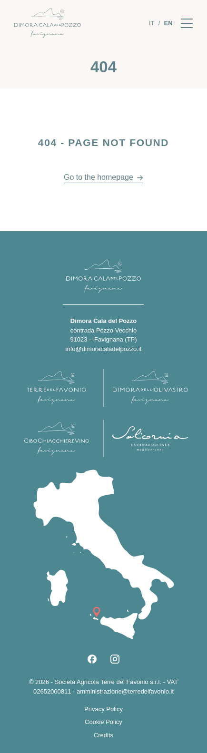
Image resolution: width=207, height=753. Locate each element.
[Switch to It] (152, 23)
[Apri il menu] (187, 23)
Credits (103, 735)
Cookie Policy (103, 721)
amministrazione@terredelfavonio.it (125, 691)
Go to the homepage (98, 177)
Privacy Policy (103, 709)
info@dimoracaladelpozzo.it (104, 348)
